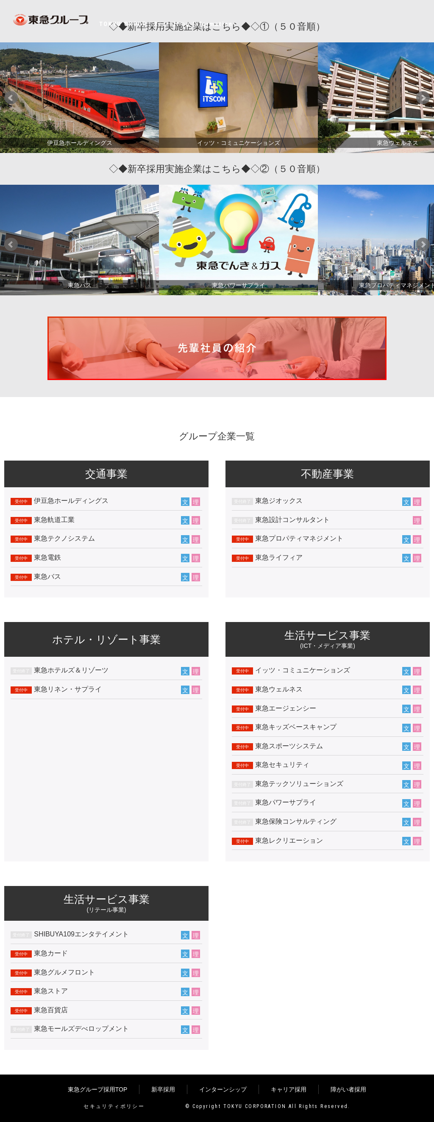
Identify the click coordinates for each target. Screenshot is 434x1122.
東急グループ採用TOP (98, 1089)
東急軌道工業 (54, 519)
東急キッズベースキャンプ (296, 726)
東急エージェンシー (285, 708)
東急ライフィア (279, 557)
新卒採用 (163, 1089)
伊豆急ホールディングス (71, 500)
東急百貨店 (51, 1010)
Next (423, 98)
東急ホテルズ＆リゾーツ (71, 670)
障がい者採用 (348, 1089)
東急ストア (51, 990)
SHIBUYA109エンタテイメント (81, 934)
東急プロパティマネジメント (299, 538)
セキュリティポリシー (114, 1106)
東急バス (47, 576)
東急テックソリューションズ (299, 783)
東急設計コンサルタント (292, 519)
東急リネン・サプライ (68, 689)
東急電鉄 (47, 557)
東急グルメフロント (64, 972)
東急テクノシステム (64, 538)
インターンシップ (223, 1089)
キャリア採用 (288, 1089)
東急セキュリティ (282, 764)
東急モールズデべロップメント (81, 1028)
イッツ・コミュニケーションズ (302, 670)
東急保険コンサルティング (296, 821)
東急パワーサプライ (285, 802)
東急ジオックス (279, 500)
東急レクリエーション (289, 840)
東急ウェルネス (279, 689)
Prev (11, 98)
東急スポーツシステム (289, 746)
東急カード (51, 953)
